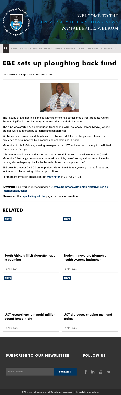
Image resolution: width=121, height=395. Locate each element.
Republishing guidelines (87, 392)
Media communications (69, 48)
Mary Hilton (53, 176)
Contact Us (108, 48)
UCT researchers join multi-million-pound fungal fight (30, 317)
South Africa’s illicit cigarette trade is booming (29, 257)
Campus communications (36, 48)
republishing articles (33, 196)
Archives (92, 48)
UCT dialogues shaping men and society (87, 317)
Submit (65, 371)
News (14, 48)
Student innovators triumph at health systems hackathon (85, 257)
